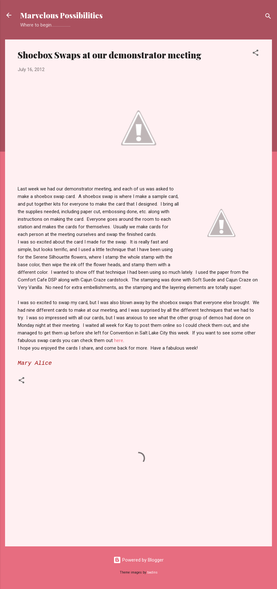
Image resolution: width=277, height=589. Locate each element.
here (118, 340)
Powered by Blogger (138, 560)
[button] (255, 54)
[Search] (268, 17)
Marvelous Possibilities (61, 15)
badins (152, 572)
